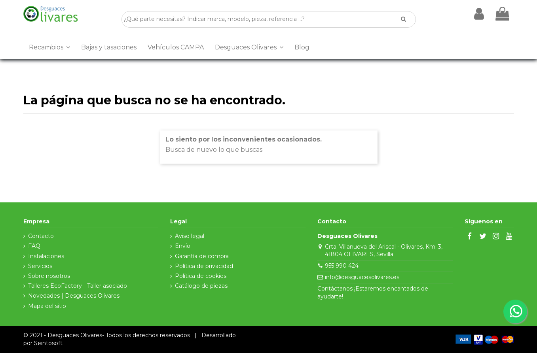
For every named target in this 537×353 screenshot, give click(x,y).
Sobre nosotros (49, 275)
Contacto (41, 236)
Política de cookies (200, 275)
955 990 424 (342, 265)
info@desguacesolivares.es (362, 277)
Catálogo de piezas (201, 285)
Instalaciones (46, 256)
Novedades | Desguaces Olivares (74, 295)
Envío (182, 245)
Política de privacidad (204, 266)
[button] (49, 47)
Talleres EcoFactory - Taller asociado (77, 285)
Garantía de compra (202, 256)
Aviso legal (189, 236)
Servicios (40, 266)
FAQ (34, 245)
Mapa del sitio (47, 306)
